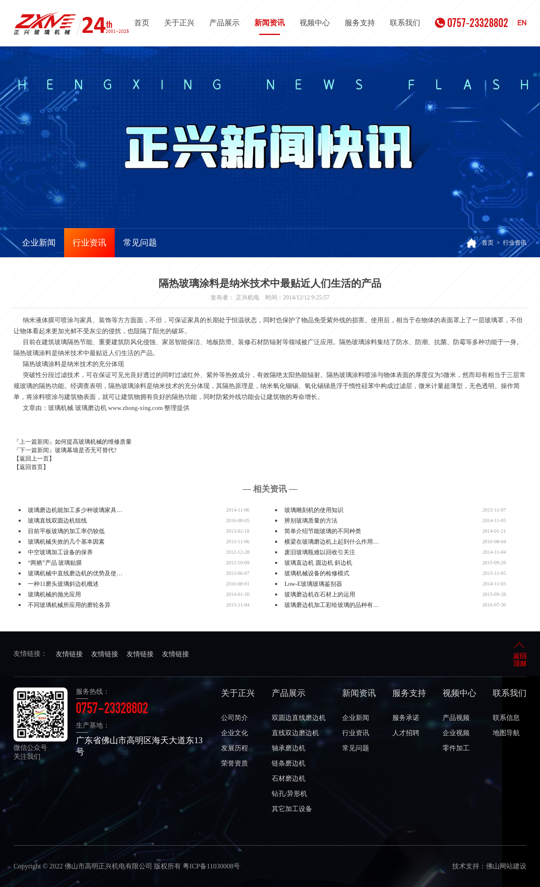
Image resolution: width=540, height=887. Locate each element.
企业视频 (456, 732)
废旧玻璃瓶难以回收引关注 (319, 552)
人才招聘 (405, 732)
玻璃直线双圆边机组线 (57, 521)
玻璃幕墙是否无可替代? (85, 450)
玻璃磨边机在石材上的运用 (319, 594)
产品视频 (456, 717)
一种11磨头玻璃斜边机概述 (63, 584)
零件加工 (456, 748)
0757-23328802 (471, 23)
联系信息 (506, 717)
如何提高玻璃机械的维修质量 (93, 442)
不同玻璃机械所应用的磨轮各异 (69, 605)
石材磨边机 (288, 778)
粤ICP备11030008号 (211, 866)
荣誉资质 (234, 763)
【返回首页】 (31, 467)
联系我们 (405, 23)
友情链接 (69, 654)
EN (521, 23)
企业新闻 (39, 242)
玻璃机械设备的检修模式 (316, 573)
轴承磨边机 (288, 748)
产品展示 (224, 23)
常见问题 (140, 242)
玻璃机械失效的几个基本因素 (66, 542)
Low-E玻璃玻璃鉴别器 (313, 584)
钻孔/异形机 (289, 793)
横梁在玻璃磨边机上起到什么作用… (331, 542)
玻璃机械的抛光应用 (54, 594)
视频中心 (315, 23)
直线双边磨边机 (295, 732)
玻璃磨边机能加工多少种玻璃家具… (75, 510)
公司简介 (234, 717)
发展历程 (234, 748)
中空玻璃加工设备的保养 (60, 552)
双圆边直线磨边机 (299, 717)
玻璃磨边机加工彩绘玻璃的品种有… (331, 605)
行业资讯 (89, 242)
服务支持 (360, 23)
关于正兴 (179, 23)
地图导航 (506, 732)
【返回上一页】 (34, 459)
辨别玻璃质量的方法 (311, 521)
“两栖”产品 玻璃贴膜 (55, 563)
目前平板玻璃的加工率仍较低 (66, 531)
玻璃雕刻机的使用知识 (313, 510)
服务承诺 (405, 717)
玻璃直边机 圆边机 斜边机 (318, 563)
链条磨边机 (288, 763)
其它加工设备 (292, 808)
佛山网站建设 (506, 866)
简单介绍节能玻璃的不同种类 (322, 531)
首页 (141, 23)
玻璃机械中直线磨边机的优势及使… (75, 573)
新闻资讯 (269, 27)
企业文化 (234, 732)
